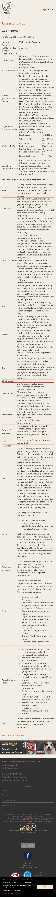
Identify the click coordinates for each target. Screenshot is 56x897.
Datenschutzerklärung (28, 867)
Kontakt (28, 863)
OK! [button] (45, 887)
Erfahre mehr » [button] (9, 893)
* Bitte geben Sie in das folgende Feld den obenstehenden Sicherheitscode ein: (28, 831)
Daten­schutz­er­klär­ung (33, 816)
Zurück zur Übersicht (15, 735)
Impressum (28, 865)
